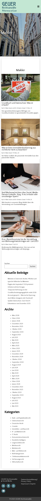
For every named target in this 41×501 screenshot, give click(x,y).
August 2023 (16, 398)
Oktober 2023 (17, 392)
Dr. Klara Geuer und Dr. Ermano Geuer (14, 108)
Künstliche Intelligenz (19, 440)
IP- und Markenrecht (18, 432)
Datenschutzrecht (18, 421)
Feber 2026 (16, 318)
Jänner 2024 (16, 384)
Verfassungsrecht (18, 459)
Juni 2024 (15, 370)
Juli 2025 (15, 337)
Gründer (15, 426)
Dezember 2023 (17, 387)
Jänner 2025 (16, 351)
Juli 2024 (15, 368)
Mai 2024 (15, 373)
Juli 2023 (15, 400)
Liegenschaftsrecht (18, 443)
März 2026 (15, 315)
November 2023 (17, 389)
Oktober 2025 (17, 329)
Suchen (7, 263)
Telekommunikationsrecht (20, 456)
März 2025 (15, 346)
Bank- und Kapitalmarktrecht (21, 418)
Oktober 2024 (17, 359)
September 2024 (18, 362)
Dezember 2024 (17, 354)
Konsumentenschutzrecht (20, 437)
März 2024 (15, 379)
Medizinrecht (16, 448)
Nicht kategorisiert (18, 454)
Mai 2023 (15, 406)
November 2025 (17, 326)
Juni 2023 (15, 403)
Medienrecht (16, 445)
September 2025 (18, 332)
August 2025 (16, 335)
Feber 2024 (16, 381)
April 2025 (15, 343)
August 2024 (16, 365)
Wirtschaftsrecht (17, 462)
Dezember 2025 (17, 324)
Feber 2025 (16, 348)
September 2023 (18, 395)
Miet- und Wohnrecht (19, 451)
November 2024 (17, 357)
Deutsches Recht (17, 423)
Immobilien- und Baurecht (20, 429)
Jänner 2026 (16, 321)
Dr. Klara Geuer (7, 153)
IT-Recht (15, 434)
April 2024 (15, 376)
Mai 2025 (15, 340)
